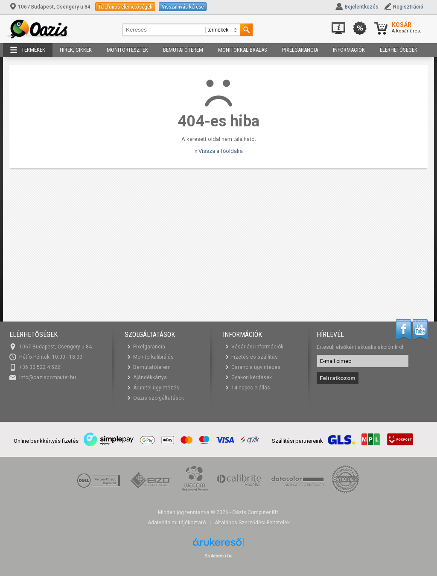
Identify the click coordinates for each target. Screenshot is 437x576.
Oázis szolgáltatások (158, 398)
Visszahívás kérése (183, 6)
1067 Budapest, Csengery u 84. (51, 7)
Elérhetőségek (398, 50)
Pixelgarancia (300, 50)
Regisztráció (408, 7)
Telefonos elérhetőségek (125, 6)
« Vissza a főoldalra (219, 151)
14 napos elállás (250, 388)
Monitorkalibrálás (242, 50)
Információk (349, 50)
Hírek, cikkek (76, 50)
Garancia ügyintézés (255, 367)
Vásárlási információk (257, 347)
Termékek (27, 50)
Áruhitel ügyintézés (156, 388)
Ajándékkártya (150, 377)
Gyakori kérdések (251, 377)
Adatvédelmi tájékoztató (177, 523)
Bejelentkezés (362, 7)
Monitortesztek (127, 50)
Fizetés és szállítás (254, 357)
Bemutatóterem (183, 50)
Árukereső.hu (218, 555)
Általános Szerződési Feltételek (252, 523)
